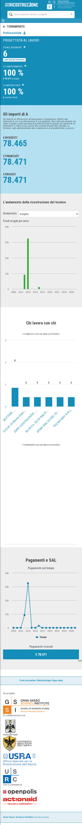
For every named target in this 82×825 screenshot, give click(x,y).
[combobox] (37, 14)
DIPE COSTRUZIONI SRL (26, 420)
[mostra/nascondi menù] (3, 20)
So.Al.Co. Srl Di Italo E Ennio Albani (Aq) (44, 413)
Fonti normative (27, 680)
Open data (57, 680)
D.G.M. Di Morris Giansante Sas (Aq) (20, 415)
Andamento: (10, 213)
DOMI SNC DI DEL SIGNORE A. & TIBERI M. (57, 411)
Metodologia (44, 680)
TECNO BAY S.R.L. (62, 418)
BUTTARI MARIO (11, 413)
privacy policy (42, 817)
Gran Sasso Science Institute (18, 817)
